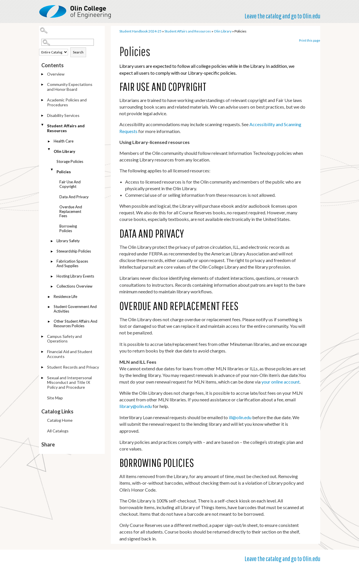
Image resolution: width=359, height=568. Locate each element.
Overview (56, 74)
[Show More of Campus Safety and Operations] (42, 337)
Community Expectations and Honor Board (69, 87)
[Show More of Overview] (42, 74)
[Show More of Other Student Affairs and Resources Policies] (49, 322)
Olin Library (64, 151)
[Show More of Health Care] (49, 141)
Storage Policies (70, 161)
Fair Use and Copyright (70, 184)
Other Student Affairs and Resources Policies (75, 323)
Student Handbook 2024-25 (140, 31)
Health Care (63, 141)
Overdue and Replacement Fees (70, 211)
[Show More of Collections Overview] (52, 287)
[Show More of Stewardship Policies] (52, 252)
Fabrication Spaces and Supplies (72, 263)
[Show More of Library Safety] (52, 241)
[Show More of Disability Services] (42, 116)
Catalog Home (60, 420)
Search (78, 52)
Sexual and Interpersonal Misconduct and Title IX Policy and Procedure (69, 382)
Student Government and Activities (75, 308)
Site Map (55, 397)
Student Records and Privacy (73, 367)
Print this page (309, 40)
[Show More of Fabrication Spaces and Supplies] (52, 262)
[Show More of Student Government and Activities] (49, 307)
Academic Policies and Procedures (67, 102)
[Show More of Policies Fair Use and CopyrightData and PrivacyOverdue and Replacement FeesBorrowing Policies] (52, 169)
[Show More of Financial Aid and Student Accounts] (42, 352)
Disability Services (63, 115)
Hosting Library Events (75, 276)
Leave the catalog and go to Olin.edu (282, 16)
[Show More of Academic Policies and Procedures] (42, 100)
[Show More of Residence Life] (49, 297)
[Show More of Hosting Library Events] (52, 277)
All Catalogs (58, 430)
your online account (280, 381)
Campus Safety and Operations (64, 339)
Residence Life (65, 296)
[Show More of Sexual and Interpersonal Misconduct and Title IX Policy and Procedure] (42, 378)
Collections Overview (74, 286)
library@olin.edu (135, 406)
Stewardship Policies (74, 251)
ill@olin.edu (240, 417)
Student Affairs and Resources (66, 128)
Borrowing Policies (68, 228)
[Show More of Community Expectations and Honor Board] (42, 85)
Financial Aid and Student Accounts (69, 354)
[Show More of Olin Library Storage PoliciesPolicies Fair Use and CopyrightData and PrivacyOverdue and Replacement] (49, 149)
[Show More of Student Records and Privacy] (42, 367)
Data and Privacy (74, 197)
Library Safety (68, 240)
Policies (64, 172)
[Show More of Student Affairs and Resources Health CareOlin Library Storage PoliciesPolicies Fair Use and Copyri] (42, 125)
